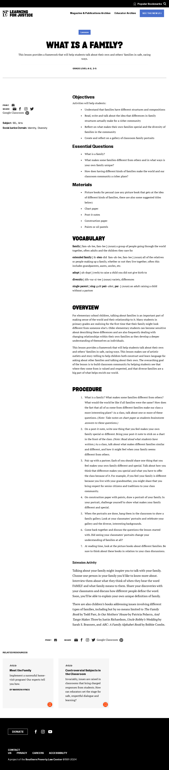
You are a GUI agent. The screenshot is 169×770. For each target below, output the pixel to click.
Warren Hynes (21, 690)
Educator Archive (125, 13)
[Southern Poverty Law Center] (5, 13)
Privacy (22, 753)
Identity (32, 128)
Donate (18, 732)
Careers (38, 753)
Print (6, 105)
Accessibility (58, 753)
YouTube (50, 731)
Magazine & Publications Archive (90, 13)
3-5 (95, 69)
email (14, 109)
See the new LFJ (152, 13)
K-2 (89, 69)
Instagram (26, 109)
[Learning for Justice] (21, 13)
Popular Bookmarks (149, 4)
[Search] (164, 3)
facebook (20, 109)
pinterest (27, 113)
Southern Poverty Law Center (43, 759)
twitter (31, 109)
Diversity (42, 128)
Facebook (36, 731)
